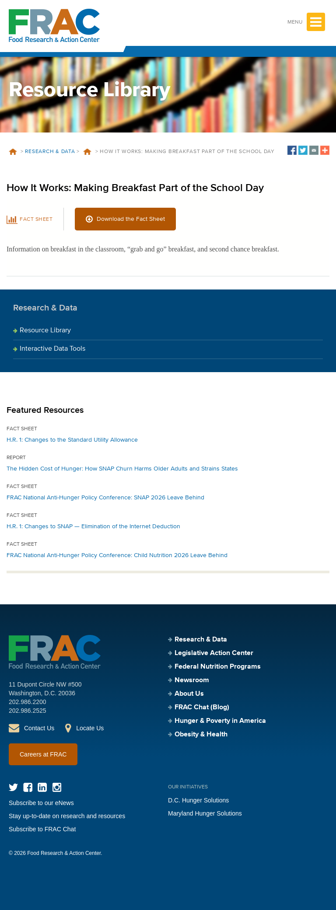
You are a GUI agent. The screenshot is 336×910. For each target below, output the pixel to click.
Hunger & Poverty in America (220, 721)
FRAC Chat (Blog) (202, 707)
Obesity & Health (201, 734)
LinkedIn (42, 787)
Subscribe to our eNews (41, 802)
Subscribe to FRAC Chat (42, 829)
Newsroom (192, 680)
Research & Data (50, 151)
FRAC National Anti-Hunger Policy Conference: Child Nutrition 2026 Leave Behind (117, 555)
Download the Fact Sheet (131, 219)
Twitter (13, 787)
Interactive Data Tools (52, 348)
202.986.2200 (27, 701)
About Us (189, 693)
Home (13, 152)
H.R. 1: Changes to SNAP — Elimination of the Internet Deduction (93, 526)
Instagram (56, 787)
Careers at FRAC (43, 754)
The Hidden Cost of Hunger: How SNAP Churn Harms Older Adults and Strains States (122, 469)
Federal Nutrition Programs (218, 666)
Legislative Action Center (214, 653)
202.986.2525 (27, 710)
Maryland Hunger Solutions (205, 813)
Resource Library (45, 330)
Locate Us (90, 728)
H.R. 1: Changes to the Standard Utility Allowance (72, 440)
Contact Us (39, 728)
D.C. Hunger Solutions (198, 800)
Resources (87, 152)
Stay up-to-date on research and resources (67, 815)
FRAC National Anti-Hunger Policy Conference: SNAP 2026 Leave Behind (105, 498)
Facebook (27, 787)
